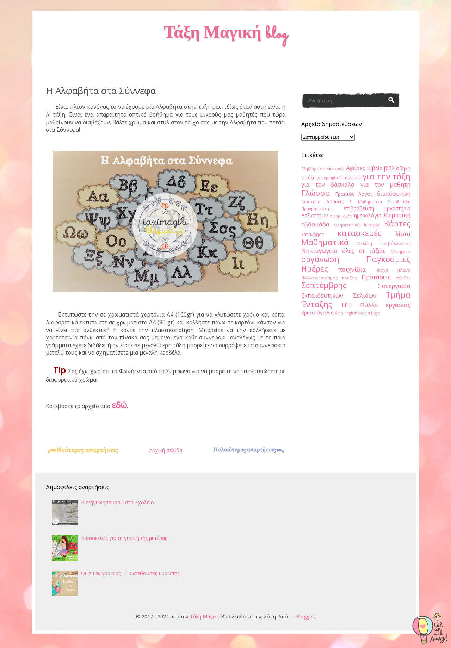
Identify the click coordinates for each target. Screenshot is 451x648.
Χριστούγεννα (317, 312)
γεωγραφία (327, 177)
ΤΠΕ (346, 305)
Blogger (305, 616)
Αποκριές (335, 168)
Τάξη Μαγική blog (225, 34)
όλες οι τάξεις (364, 251)
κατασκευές (360, 233)
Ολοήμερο (400, 251)
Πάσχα (381, 270)
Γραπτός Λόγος (353, 194)
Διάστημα (310, 201)
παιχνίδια (352, 269)
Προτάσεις (376, 277)
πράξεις (349, 277)
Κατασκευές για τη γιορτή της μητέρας (124, 538)
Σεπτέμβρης (324, 285)
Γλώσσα (315, 192)
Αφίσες (355, 168)
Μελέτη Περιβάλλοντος (384, 244)
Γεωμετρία (350, 178)
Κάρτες (397, 223)
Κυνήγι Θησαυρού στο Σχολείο (117, 502)
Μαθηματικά (325, 242)
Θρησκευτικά (346, 225)
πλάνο (403, 270)
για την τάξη (386, 176)
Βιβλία (374, 168)
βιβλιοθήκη (397, 168)
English (350, 313)
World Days (369, 313)
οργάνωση (320, 259)
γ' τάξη (308, 178)
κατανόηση (313, 234)
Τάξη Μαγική (205, 616)
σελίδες (403, 277)
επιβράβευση (359, 208)
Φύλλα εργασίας (385, 305)
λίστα (402, 234)
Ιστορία (372, 225)
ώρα (339, 313)
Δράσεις (335, 202)
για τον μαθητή (385, 184)
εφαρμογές (341, 215)
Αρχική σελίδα (165, 450)
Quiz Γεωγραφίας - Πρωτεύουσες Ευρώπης (130, 573)
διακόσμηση (393, 193)
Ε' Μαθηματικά (365, 201)
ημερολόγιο (368, 215)
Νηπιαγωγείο (319, 251)
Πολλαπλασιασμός (319, 277)
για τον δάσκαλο (327, 184)
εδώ (119, 405)
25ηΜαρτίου (313, 168)
